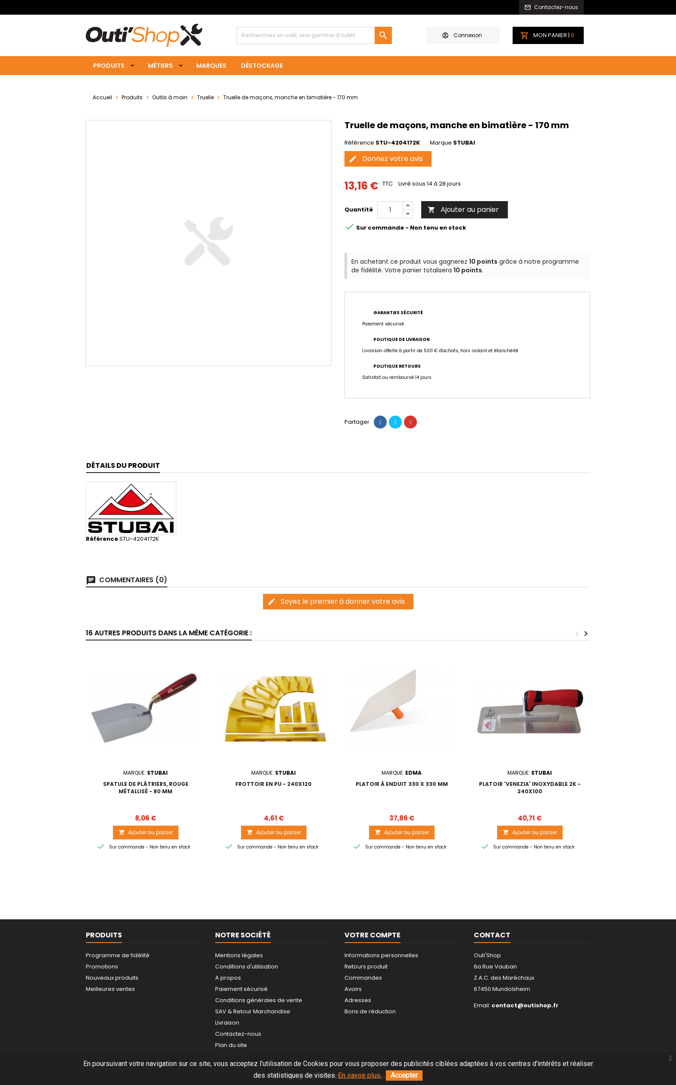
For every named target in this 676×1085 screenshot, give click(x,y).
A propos (228, 978)
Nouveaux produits (112, 978)
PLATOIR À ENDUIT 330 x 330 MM (402, 784)
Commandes (363, 978)
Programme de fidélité (118, 955)
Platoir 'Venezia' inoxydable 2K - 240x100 (530, 787)
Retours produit (366, 966)
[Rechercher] (314, 35)
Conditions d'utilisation (246, 966)
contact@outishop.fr (524, 1005)
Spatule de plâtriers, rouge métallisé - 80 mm (145, 787)
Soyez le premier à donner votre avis (336, 601)
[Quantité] (390, 209)
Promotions (102, 966)
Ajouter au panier (463, 209)
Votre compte (372, 935)
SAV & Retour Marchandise (252, 1011)
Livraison (227, 1023)
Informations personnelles (381, 955)
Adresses (357, 1000)
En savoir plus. (360, 1075)
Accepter (404, 1075)
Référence (359, 143)
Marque (441, 143)
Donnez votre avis (386, 159)
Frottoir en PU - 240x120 (273, 784)
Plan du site (231, 1045)
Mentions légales (239, 955)
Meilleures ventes (110, 989)
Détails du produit (123, 465)
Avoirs (353, 989)
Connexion (462, 35)
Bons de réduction (370, 1011)
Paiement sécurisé (241, 989)
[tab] (123, 466)
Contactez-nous (238, 1034)
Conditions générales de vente (258, 1000)
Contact (492, 935)
